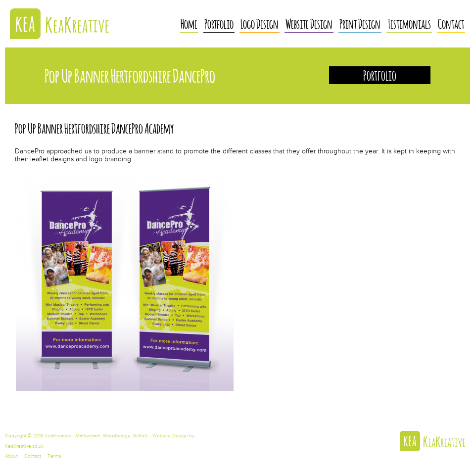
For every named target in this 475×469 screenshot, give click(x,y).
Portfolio (219, 23)
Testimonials (409, 23)
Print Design (359, 23)
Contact (451, 23)
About (11, 456)
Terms (54, 456)
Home (189, 23)
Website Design (308, 23)
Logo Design (259, 23)
